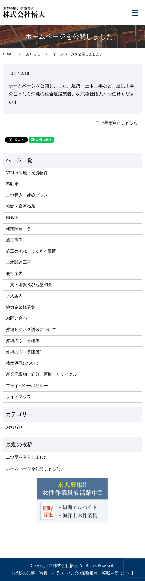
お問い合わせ (18, 318)
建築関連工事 (18, 229)
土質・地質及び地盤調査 (29, 285)
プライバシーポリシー (27, 385)
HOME (8, 54)
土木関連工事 (18, 262)
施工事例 (14, 240)
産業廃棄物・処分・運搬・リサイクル (41, 374)
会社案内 (14, 273)
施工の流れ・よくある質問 (31, 251)
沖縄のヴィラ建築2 (24, 352)
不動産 (12, 184)
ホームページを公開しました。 (35, 468)
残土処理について (22, 363)
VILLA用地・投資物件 (27, 173)
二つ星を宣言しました (117, 122)
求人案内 (14, 296)
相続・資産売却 (20, 206)
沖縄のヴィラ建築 (22, 341)
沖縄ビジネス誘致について (31, 329)
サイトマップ (18, 397)
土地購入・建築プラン (27, 195)
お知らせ (33, 54)
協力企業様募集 (20, 307)
